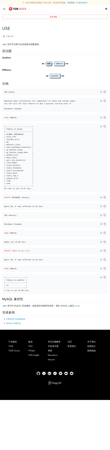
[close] (105, 435)
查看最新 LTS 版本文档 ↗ (77, 3)
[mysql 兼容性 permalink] (25, 349)
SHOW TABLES (13, 373)
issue (77, 356)
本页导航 (55, 17)
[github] (38, 423)
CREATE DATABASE (15, 369)
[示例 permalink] (10, 83)
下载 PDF (8, 36)
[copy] (105, 92)
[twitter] (44, 423)
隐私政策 (54, 445)
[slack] (60, 423)
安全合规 (66, 445)
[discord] (66, 423)
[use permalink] (12, 28)
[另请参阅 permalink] (16, 362)
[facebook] (55, 423)
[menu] (4, 9)
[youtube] (71, 423)
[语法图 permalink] (13, 51)
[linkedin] (49, 423)
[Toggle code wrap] (101, 92)
